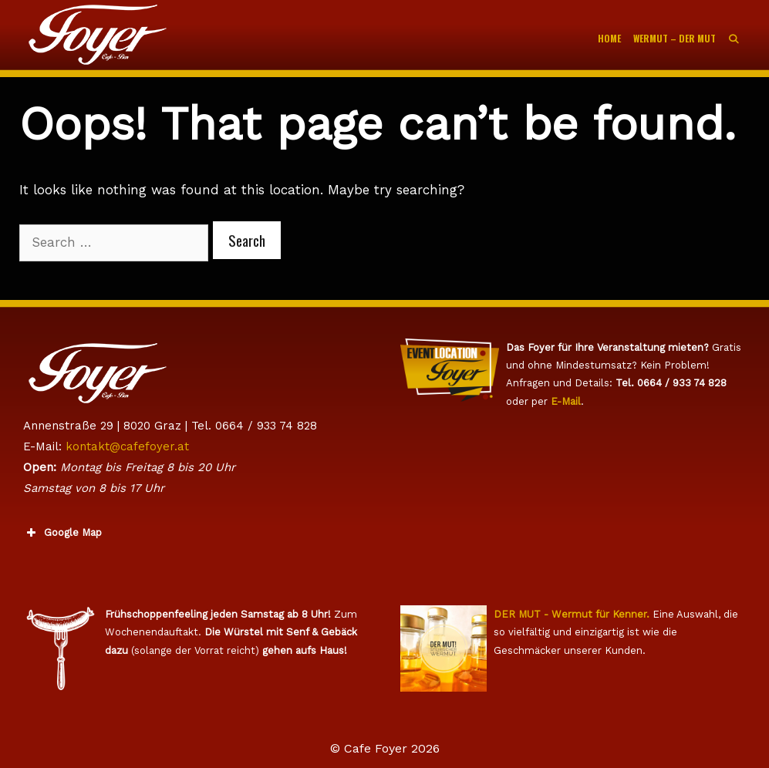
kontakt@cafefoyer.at (127, 446)
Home (609, 38)
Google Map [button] (62, 533)
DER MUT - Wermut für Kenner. (571, 614)
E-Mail (566, 401)
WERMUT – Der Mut (674, 38)
